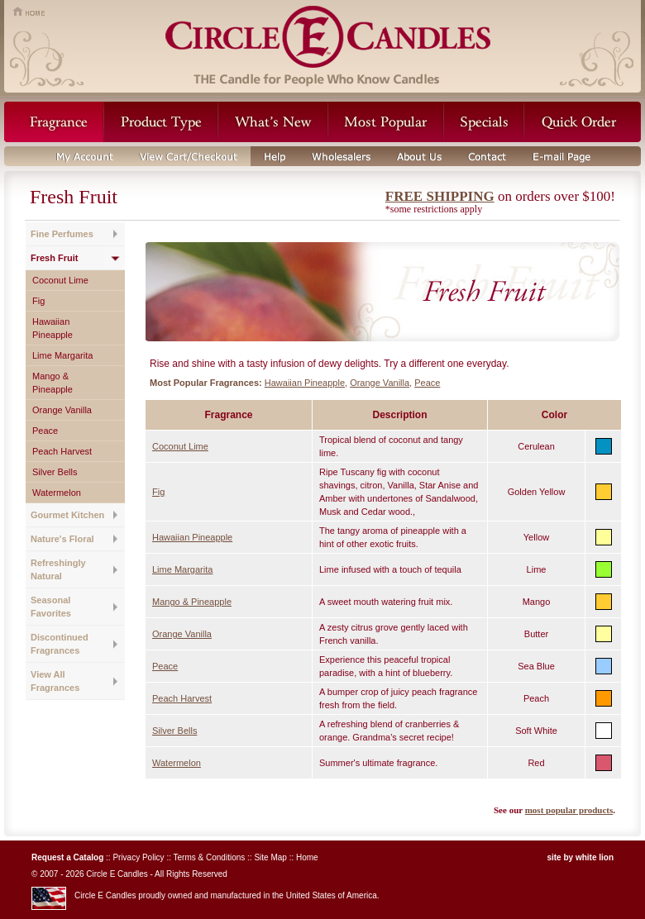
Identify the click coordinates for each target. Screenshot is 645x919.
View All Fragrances (55, 681)
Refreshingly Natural (58, 569)
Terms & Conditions (210, 857)
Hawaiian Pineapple (52, 328)
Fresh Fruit (54, 258)
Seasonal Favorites (51, 606)
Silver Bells (54, 472)
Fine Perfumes (62, 234)
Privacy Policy (138, 857)
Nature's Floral (62, 539)
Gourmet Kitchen (67, 515)
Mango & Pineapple (52, 382)
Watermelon (56, 493)
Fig (38, 301)
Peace (45, 431)
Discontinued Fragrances (59, 643)
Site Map (270, 857)
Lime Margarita (62, 355)
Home (307, 857)
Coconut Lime (60, 280)
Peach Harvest (62, 451)
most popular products (569, 810)
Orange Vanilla (62, 410)
